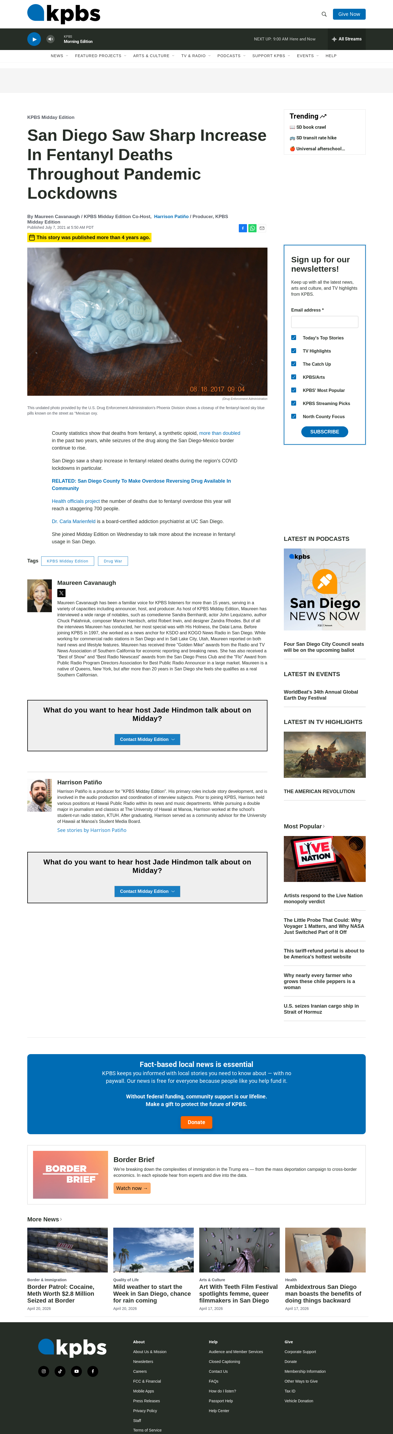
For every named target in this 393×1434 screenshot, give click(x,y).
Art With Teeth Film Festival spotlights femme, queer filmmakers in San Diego (238, 1293)
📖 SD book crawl (308, 127)
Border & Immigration (47, 1280)
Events (305, 56)
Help (331, 56)
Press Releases (146, 1401)
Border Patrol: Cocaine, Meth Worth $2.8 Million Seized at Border (60, 1293)
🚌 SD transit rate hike (313, 137)
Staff (137, 1420)
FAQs (213, 1381)
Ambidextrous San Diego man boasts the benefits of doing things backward (323, 1293)
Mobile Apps (143, 1391)
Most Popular (305, 826)
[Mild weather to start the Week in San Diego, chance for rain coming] (153, 1250)
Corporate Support (300, 1352)
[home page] (63, 14)
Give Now (349, 14)
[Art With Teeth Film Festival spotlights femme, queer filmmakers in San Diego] (239, 1250)
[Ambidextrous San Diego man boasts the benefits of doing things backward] (325, 1250)
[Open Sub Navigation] (67, 56)
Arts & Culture (151, 56)
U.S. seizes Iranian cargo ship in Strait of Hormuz (321, 1009)
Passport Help (221, 1401)
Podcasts (229, 56)
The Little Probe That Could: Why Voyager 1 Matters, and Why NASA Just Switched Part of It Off (324, 926)
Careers (140, 1371)
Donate (196, 1122)
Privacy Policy (145, 1411)
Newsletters (143, 1361)
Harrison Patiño (171, 216)
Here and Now (302, 39)
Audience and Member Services (236, 1352)
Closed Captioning (224, 1361)
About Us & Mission (149, 1352)
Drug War (113, 561)
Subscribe (324, 432)
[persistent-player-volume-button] (50, 40)
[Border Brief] (70, 1175)
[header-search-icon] (324, 14)
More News (45, 1219)
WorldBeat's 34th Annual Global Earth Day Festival (321, 695)
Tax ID (290, 1391)
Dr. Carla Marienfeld (74, 521)
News (57, 56)
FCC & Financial (147, 1381)
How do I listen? (222, 1391)
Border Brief (134, 1160)
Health (291, 1280)
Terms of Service (147, 1430)
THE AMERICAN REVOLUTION (319, 791)
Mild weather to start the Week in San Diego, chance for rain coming (152, 1293)
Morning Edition (78, 42)
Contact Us (218, 1371)
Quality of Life (126, 1280)
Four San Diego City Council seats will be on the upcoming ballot (324, 647)
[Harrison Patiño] (39, 795)
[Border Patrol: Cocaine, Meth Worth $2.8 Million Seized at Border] (67, 1250)
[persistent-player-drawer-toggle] (347, 40)
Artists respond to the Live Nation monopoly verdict (323, 898)
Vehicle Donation (299, 1401)
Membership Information (305, 1371)
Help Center (219, 1411)
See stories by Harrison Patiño (91, 830)
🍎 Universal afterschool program (316, 151)
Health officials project (76, 501)
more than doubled (219, 433)
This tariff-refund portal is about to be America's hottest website (324, 954)
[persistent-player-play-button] (34, 39)
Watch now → (132, 1188)
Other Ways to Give (301, 1381)
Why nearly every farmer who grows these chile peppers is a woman (319, 981)
